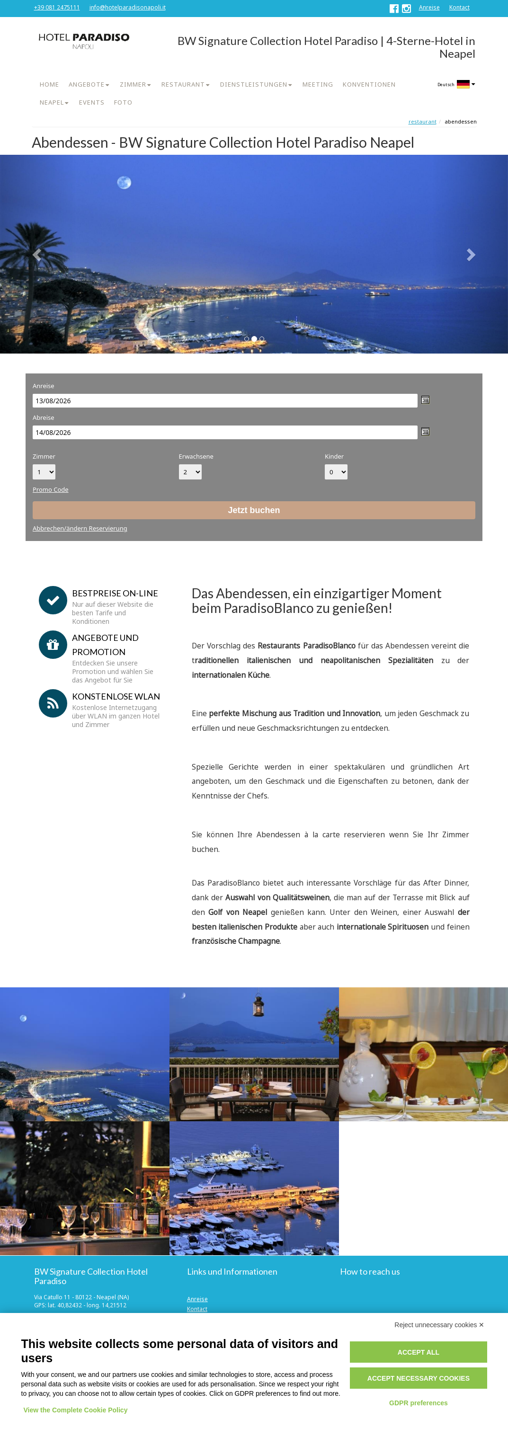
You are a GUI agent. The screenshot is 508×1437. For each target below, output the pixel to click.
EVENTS (92, 102)
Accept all (418, 1352)
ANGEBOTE (87, 84)
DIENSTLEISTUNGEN (253, 84)
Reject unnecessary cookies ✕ (439, 1325)
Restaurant (423, 121)
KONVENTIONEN (369, 84)
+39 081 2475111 (57, 7)
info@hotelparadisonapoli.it (127, 7)
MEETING (318, 84)
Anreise (429, 7)
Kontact (459, 7)
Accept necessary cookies (418, 1378)
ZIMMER (133, 84)
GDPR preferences (418, 1403)
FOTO (123, 102)
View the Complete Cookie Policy (76, 1410)
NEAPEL (52, 102)
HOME (49, 84)
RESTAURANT (183, 84)
